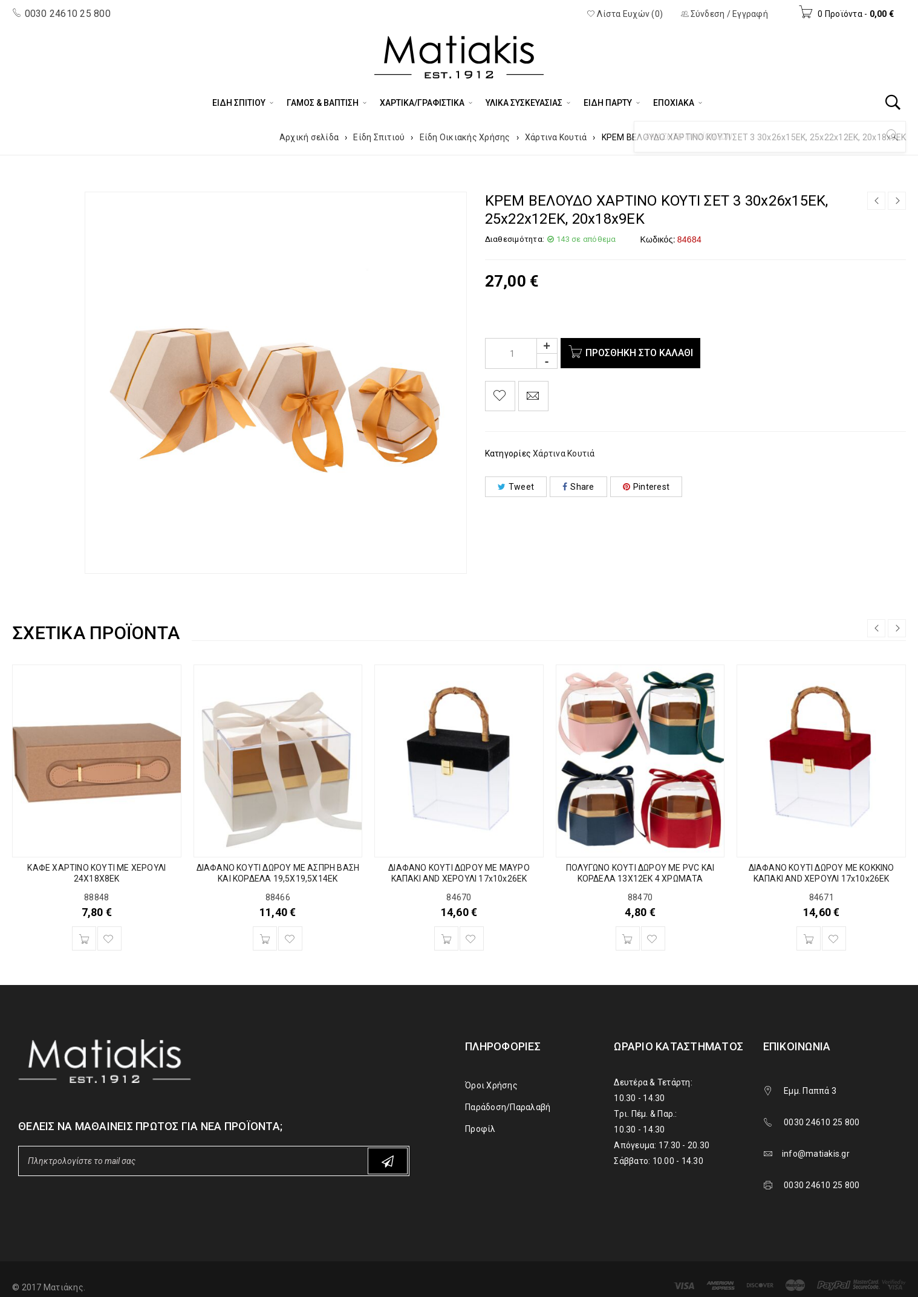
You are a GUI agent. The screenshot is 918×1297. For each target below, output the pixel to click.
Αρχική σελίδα (309, 137)
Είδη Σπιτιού (379, 137)
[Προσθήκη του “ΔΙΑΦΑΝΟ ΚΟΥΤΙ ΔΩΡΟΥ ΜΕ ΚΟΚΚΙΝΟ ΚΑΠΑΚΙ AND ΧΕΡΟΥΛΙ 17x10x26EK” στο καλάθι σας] (808, 938)
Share (578, 487)
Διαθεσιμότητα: (515, 239)
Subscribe (388, 1161)
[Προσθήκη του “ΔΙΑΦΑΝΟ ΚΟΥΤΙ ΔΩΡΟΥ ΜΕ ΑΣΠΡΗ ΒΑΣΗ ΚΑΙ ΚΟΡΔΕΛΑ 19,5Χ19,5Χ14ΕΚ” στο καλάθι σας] (265, 938)
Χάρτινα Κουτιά (556, 137)
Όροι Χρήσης (491, 1085)
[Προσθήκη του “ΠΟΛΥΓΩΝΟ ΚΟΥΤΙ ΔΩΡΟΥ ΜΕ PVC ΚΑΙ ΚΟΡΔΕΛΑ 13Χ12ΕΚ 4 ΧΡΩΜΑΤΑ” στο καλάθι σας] (628, 938)
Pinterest (646, 487)
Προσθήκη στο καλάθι (641, 353)
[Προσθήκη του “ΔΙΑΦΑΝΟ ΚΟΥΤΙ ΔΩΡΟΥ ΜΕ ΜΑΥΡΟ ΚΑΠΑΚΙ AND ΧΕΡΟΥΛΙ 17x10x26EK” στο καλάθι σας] (446, 938)
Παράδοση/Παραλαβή (507, 1107)
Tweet (516, 487)
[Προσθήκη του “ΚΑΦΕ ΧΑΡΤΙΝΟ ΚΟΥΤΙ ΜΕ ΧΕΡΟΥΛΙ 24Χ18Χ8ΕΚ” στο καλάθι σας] (84, 938)
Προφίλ (480, 1129)
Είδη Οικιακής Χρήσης (465, 137)
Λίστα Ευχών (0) (625, 14)
